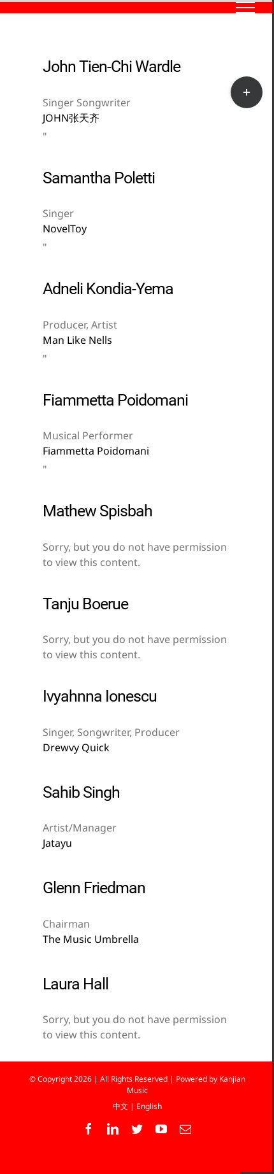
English (149, 1106)
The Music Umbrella (91, 939)
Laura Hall (75, 984)
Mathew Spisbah (97, 511)
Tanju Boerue (85, 604)
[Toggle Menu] (246, 7)
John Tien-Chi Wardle (111, 66)
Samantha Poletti (99, 178)
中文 (120, 1106)
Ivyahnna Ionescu (100, 696)
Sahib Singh (81, 792)
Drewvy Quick (76, 747)
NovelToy (65, 229)
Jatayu (57, 843)
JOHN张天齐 (71, 118)
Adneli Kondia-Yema (108, 288)
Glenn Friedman (94, 888)
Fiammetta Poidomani (115, 400)
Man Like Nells (77, 340)
